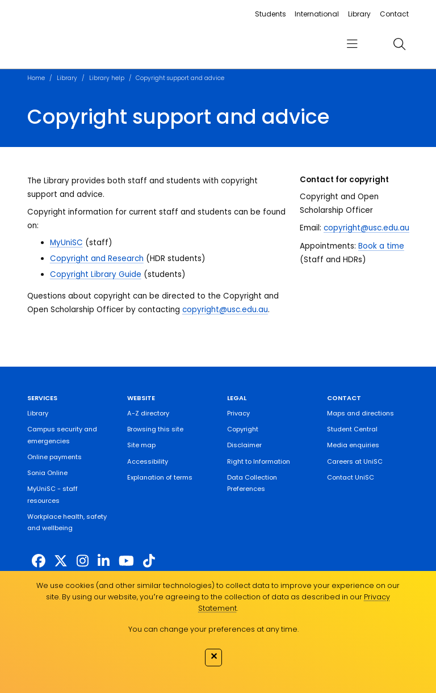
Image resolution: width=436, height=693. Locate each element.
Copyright (242, 429)
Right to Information (258, 461)
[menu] (352, 44)
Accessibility (147, 461)
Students (270, 14)
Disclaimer (244, 445)
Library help (106, 78)
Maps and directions (360, 413)
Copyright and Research (97, 258)
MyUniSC (66, 242)
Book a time (381, 246)
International (317, 14)
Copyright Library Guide (95, 274)
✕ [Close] (213, 656)
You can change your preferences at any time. (213, 629)
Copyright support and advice (180, 78)
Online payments (54, 456)
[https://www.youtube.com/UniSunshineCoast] (126, 561)
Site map (141, 445)
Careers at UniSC (355, 461)
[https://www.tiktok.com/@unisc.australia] (149, 561)
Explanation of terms (159, 477)
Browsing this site (155, 429)
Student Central (352, 429)
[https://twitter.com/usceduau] (61, 561)
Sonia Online (47, 472)
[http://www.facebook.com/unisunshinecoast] (38, 561)
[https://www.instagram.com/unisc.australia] (83, 561)
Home (36, 78)
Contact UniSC (350, 477)
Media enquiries (353, 445)
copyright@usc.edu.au (225, 309)
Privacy (238, 413)
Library (359, 14)
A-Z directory (148, 413)
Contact (394, 14)
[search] (399, 43)
